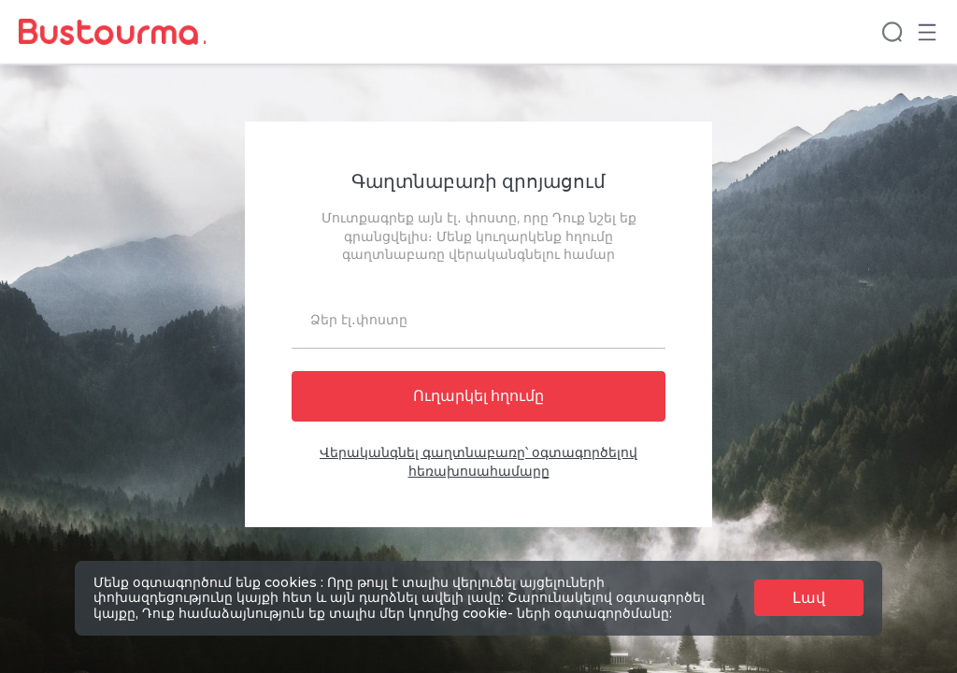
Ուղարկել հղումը (478, 397)
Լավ (809, 598)
